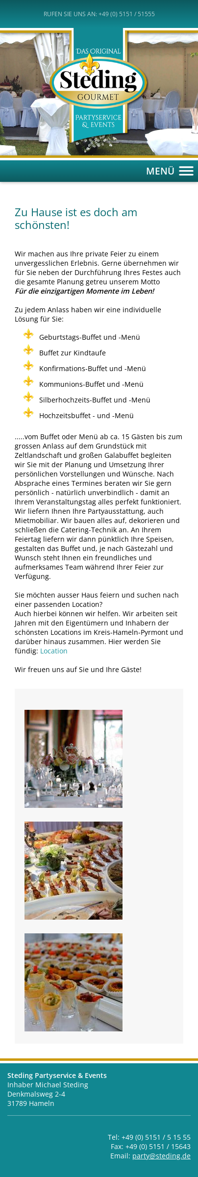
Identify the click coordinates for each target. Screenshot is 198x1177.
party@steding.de (161, 1155)
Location (54, 650)
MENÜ (172, 170)
